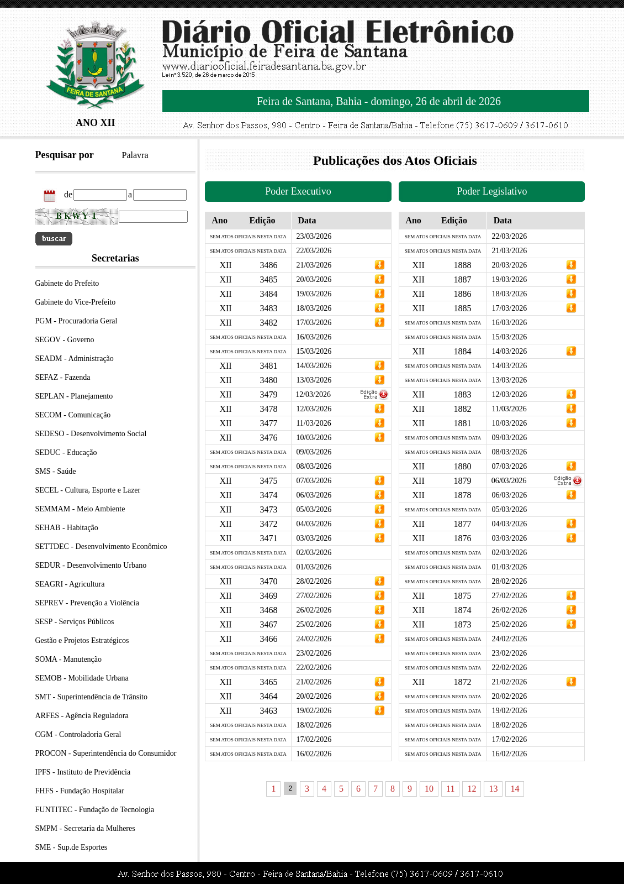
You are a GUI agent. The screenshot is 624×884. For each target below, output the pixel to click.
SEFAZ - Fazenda (63, 377)
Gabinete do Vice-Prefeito (75, 302)
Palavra (135, 155)
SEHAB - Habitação (66, 528)
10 (429, 788)
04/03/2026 (313, 524)
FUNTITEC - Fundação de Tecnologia (95, 809)
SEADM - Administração (74, 358)
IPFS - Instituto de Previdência (83, 772)
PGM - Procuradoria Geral (76, 321)
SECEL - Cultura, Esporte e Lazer (88, 490)
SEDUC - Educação (66, 452)
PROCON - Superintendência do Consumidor (106, 753)
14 (514, 788)
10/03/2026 (313, 437)
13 (493, 788)
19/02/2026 (313, 711)
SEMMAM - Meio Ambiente (80, 509)
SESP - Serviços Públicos (74, 622)
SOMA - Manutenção (68, 659)
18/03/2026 (313, 308)
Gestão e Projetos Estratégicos (82, 640)
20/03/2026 (313, 279)
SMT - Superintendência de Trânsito (91, 697)
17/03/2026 (313, 322)
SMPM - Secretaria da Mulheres (85, 828)
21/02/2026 (313, 682)
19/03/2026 (313, 294)
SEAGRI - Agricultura (70, 584)
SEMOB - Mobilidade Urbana (82, 678)
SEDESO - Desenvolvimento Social (91, 434)
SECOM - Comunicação (73, 415)
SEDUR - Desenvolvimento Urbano (91, 565)
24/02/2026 (313, 639)
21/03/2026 (313, 265)
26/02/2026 (313, 610)
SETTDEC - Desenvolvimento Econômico (101, 546)
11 (450, 788)
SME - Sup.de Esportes (71, 847)
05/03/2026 (313, 509)
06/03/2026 (313, 495)
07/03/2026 (313, 481)
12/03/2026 (313, 394)
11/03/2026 (313, 423)
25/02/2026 (313, 624)
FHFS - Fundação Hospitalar (79, 791)
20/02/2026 (313, 696)
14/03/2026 (313, 366)
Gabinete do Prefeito (67, 283)
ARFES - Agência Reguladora (82, 716)
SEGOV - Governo (64, 340)
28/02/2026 (313, 581)
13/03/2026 (313, 380)
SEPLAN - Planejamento (74, 396)
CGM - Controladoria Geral (78, 734)
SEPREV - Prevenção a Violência (87, 603)
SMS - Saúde (55, 471)
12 (471, 788)
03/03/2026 (313, 538)
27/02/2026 (313, 596)
